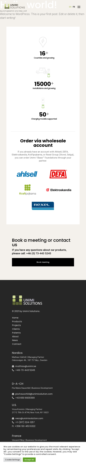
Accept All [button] (29, 459)
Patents (16, 332)
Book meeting (43, 262)
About (15, 336)
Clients (16, 328)
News (15, 340)
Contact (16, 343)
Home (15, 317)
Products (17, 321)
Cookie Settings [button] (12, 459)
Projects (16, 325)
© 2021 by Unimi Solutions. (26, 310)
